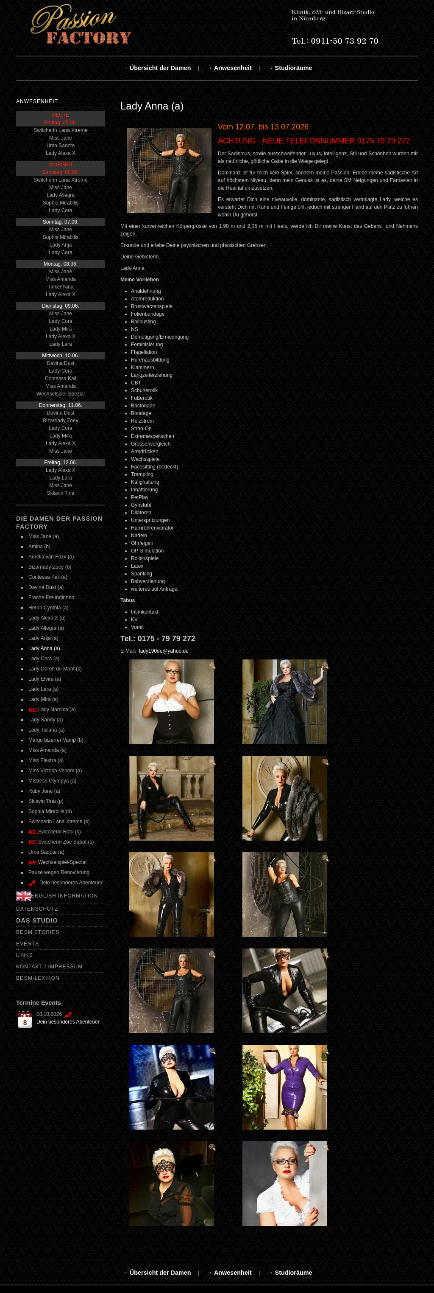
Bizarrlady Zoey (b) (49, 567)
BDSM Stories (37, 932)
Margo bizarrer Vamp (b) (55, 740)
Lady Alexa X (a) (47, 618)
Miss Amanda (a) (47, 750)
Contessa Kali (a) (47, 577)
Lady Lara (60, 344)
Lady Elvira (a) (44, 679)
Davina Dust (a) (46, 587)
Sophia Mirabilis (61, 203)
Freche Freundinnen (51, 597)
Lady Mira (61, 329)
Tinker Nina (61, 287)
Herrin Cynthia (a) (48, 608)
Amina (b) (39, 547)
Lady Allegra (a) (46, 628)
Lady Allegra (61, 195)
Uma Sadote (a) (46, 852)
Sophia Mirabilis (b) (50, 811)
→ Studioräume (289, 68)
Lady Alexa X (60, 153)
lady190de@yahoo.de (164, 651)
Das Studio (37, 920)
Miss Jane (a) (43, 536)
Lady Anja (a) (43, 638)
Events (27, 944)
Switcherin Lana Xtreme (60, 130)
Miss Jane (60, 138)
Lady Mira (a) (43, 699)
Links (24, 955)
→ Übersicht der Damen (156, 68)
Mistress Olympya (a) (52, 781)
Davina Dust (60, 363)
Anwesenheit (37, 101)
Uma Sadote (61, 146)
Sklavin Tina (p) (46, 801)
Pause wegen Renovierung (58, 872)
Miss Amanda (60, 279)
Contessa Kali (60, 378)
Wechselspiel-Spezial (60, 394)
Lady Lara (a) (43, 689)
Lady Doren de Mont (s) (55, 669)
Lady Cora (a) (43, 659)
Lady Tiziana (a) (46, 730)
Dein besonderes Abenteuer (68, 1022)
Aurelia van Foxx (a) (51, 557)
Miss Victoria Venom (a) (55, 771)
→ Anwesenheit (229, 68)
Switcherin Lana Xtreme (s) (59, 822)
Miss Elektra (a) (46, 760)
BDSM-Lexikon (38, 978)
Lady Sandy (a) (45, 720)
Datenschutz (37, 909)
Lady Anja (61, 245)
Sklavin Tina (61, 493)
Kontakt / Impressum (49, 967)
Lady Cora (60, 210)
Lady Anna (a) (44, 648)
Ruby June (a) (44, 791)
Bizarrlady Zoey (60, 421)
